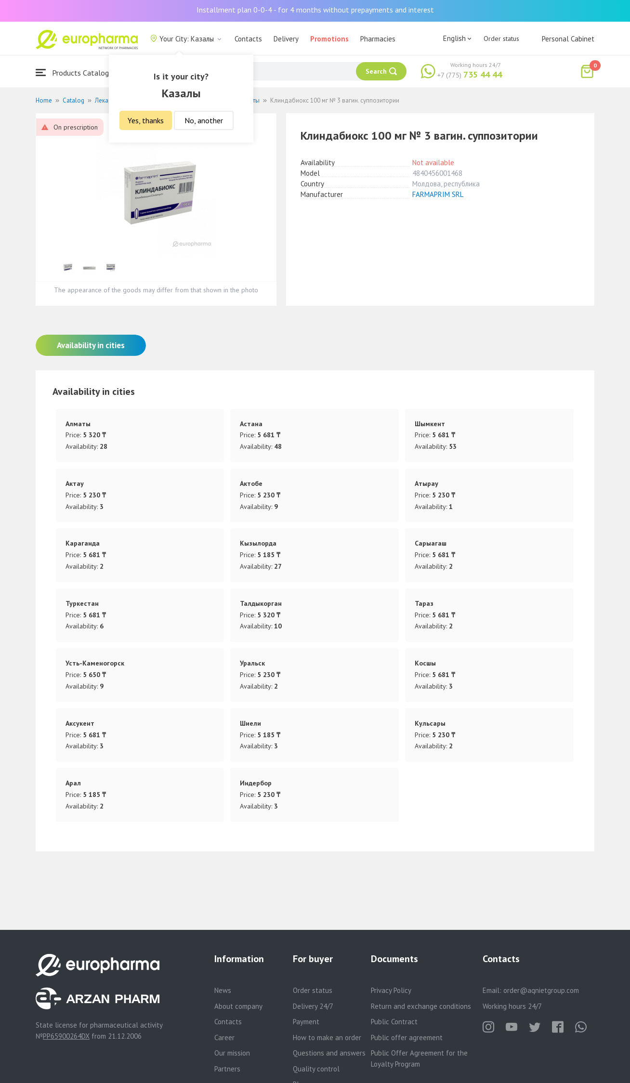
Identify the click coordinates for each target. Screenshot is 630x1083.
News (222, 990)
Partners (227, 1068)
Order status (501, 38)
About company (238, 1006)
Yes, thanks (146, 120)
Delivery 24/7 (313, 1006)
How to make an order (327, 1037)
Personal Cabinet (568, 38)
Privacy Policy (391, 990)
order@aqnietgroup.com (541, 990)
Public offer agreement (407, 1037)
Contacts (248, 38)
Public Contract (394, 1021)
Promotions (329, 38)
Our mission (232, 1052)
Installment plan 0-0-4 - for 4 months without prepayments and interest (315, 9)
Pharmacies (377, 38)
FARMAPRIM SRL (437, 194)
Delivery (286, 38)
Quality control (316, 1068)
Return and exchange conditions (421, 1006)
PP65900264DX (66, 1036)
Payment (306, 1021)
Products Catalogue (76, 72)
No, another (203, 120)
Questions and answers (329, 1052)
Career (224, 1037)
